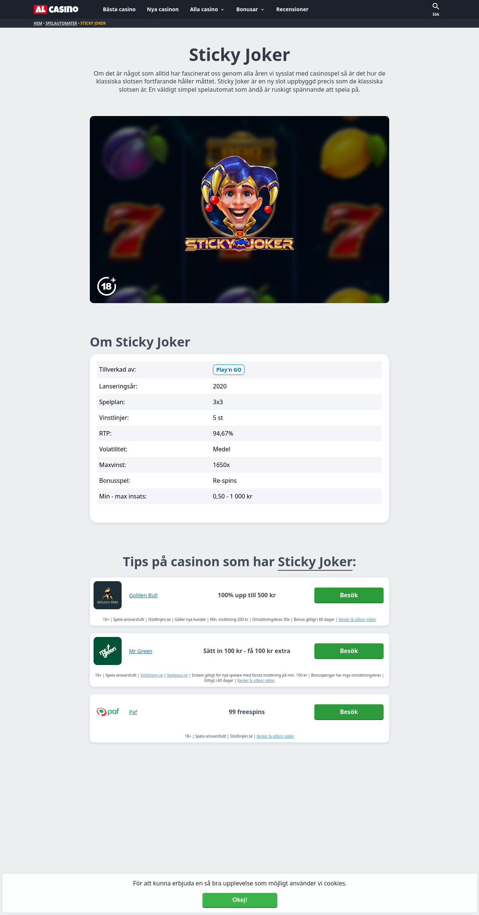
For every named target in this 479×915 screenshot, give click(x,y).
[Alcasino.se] (56, 9)
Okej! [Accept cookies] (239, 900)
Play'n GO (228, 369)
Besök (349, 595)
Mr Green (140, 651)
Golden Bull (143, 595)
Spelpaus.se (177, 675)
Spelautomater (61, 23)
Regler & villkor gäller (357, 619)
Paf (133, 712)
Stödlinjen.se (151, 675)
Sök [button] (436, 14)
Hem (38, 23)
